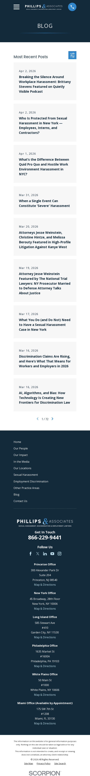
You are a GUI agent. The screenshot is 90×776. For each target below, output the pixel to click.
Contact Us (20, 501)
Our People (21, 448)
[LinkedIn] (45, 553)
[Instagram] (59, 553)
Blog (16, 494)
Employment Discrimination (31, 481)
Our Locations (22, 468)
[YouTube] (52, 553)
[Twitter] (38, 553)
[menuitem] (28, 764)
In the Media (21, 461)
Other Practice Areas (26, 488)
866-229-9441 (45, 537)
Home (17, 442)
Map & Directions (45, 584)
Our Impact (21, 455)
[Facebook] (30, 553)
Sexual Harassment (26, 475)
